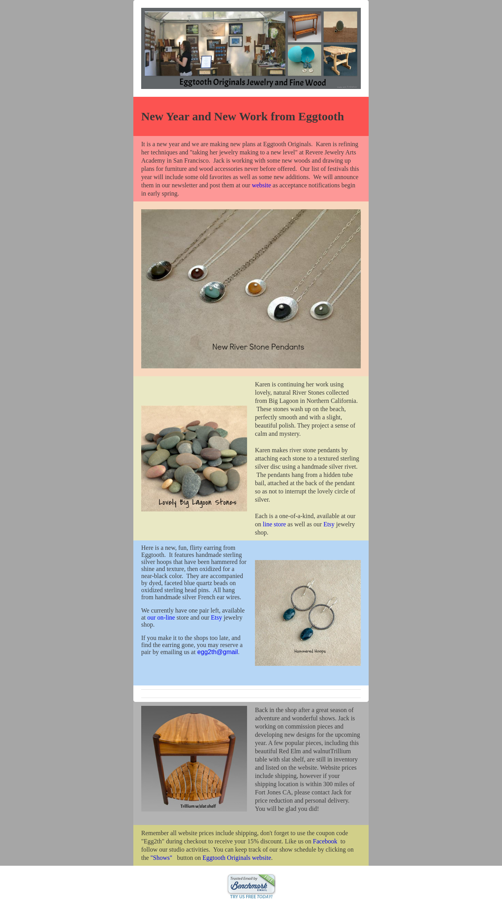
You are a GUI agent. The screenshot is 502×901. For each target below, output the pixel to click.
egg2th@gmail (217, 652)
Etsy (329, 524)
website (261, 185)
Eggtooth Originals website (236, 857)
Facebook (325, 841)
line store (274, 524)
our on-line (161, 617)
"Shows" (162, 857)
